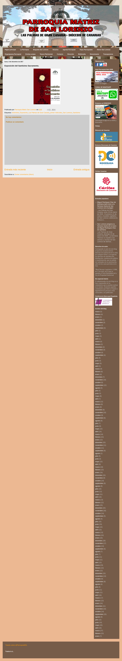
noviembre (99, 322)
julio (96, 331)
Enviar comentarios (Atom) (24, 174)
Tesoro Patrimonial (46, 54)
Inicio (49, 169)
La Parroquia (24, 49)
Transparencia (108, 54)
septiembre (99, 328)
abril (96, 339)
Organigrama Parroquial (13, 54)
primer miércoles (56, 113)
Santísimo (76, 113)
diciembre (15, 113)
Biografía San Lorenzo (40, 49)
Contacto (60, 54)
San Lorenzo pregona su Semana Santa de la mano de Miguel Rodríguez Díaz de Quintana (106, 227)
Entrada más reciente (15, 169)
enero (97, 317)
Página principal (10, 49)
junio (97, 333)
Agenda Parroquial (69, 49)
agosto (97, 388)
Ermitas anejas (30, 54)
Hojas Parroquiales (86, 49)
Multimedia (82, 54)
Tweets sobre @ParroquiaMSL (16, 645)
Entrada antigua (81, 169)
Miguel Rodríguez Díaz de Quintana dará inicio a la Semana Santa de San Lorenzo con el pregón (106, 205)
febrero (97, 314)
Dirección (70, 54)
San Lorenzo (67, 113)
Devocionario (94, 54)
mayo (97, 336)
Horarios (55, 49)
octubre (98, 325)
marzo (97, 311)
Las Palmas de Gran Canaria (39, 113)
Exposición (24, 113)
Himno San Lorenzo (103, 49)
